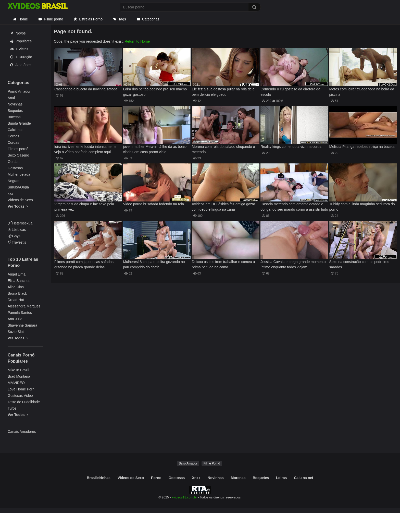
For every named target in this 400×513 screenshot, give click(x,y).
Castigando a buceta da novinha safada (85, 89)
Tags (122, 19)
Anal (11, 98)
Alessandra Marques (24, 306)
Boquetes (15, 111)
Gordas (13, 162)
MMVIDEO (16, 383)
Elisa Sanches (19, 281)
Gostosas (15, 168)
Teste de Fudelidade (24, 402)
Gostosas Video (20, 395)
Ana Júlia (15, 319)
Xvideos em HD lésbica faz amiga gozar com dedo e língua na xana (223, 206)
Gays (14, 236)
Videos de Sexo (131, 478)
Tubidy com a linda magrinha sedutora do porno (362, 206)
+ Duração (21, 57)
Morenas (238, 478)
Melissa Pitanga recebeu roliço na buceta (362, 147)
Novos (18, 33)
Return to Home (137, 41)
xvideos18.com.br (184, 497)
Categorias (150, 19)
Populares (21, 41)
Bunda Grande (19, 123)
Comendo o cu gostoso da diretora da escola (290, 92)
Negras (13, 181)
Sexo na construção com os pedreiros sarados (359, 264)
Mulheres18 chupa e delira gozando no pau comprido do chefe (154, 264)
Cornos (13, 136)
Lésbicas (17, 230)
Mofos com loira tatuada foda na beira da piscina (361, 92)
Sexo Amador (188, 463)
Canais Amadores (22, 432)
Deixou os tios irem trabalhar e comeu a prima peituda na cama (223, 264)
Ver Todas (18, 206)
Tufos (12, 408)
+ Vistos (19, 49)
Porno (156, 478)
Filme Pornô (212, 463)
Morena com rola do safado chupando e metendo (223, 149)
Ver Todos (18, 415)
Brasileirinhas (98, 478)
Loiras (281, 478)
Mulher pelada (19, 174)
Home (23, 19)
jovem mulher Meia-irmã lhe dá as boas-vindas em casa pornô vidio (155, 149)
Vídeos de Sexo (20, 200)
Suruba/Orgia (18, 187)
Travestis (17, 242)
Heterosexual (20, 223)
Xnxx (196, 478)
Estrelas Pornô (91, 19)
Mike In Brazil (18, 370)
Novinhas (15, 104)
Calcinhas (15, 130)
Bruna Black (17, 293)
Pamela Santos (20, 313)
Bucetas (14, 117)
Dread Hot (16, 300)
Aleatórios (20, 65)
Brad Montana (19, 376)
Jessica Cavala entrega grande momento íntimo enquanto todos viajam (293, 264)
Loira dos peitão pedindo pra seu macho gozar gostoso (155, 92)
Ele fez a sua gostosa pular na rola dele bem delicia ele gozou (223, 92)
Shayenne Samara (22, 325)
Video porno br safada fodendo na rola (153, 204)
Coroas (13, 142)
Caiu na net (303, 478)
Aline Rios (16, 287)
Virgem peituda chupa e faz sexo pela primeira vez (84, 206)
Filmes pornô (18, 149)
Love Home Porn (21, 389)
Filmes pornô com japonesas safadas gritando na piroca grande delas (84, 264)
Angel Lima (17, 274)
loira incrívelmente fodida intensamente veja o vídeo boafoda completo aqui (85, 149)
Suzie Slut (16, 332)
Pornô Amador (19, 91)
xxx (10, 194)
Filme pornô (53, 19)
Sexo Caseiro (18, 155)
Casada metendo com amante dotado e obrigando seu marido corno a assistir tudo (294, 206)
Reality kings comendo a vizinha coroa (290, 147)
